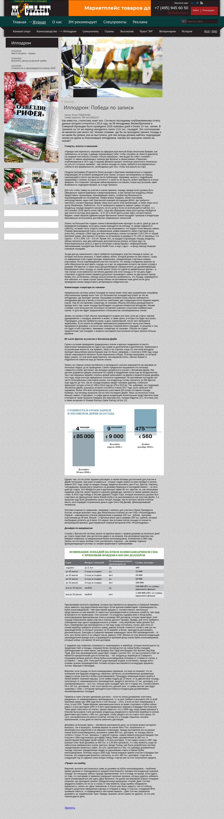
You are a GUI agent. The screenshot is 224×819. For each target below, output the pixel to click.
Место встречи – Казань (23, 53)
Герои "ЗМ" (146, 31)
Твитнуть (70, 807)
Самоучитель (90, 31)
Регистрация (208, 10)
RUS (207, 31)
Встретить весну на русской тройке (29, 61)
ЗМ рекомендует (82, 21)
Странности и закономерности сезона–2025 (33, 68)
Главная (19, 21)
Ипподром (69, 31)
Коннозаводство (47, 31)
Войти (196, 10)
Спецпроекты (115, 21)
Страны (109, 31)
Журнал (39, 21)
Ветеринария (167, 31)
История (187, 31)
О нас (57, 21)
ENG (214, 31)
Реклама (140, 21)
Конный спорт (22, 31)
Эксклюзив (127, 31)
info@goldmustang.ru (178, 12)
